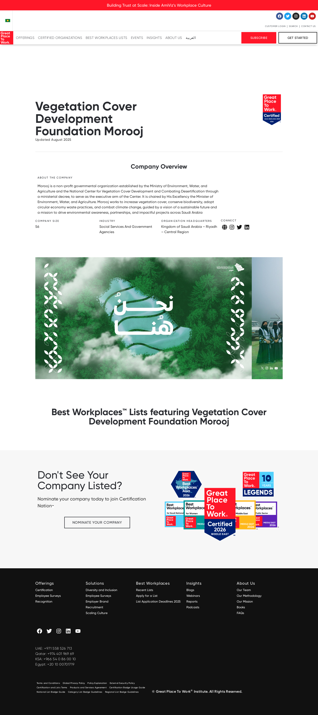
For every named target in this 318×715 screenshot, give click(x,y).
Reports (191, 601)
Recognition (43, 601)
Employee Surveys (48, 595)
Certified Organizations (60, 38)
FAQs (240, 613)
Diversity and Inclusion (101, 590)
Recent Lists (144, 590)
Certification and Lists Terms (52, 687)
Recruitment (94, 607)
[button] (275, 318)
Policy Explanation (97, 683)
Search (293, 26)
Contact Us (308, 26)
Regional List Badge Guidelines (122, 692)
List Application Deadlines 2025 (158, 601)
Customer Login (275, 26)
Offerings (25, 38)
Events (137, 38)
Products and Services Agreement (88, 687)
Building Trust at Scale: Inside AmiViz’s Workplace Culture (159, 5)
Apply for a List (146, 595)
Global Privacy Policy (74, 683)
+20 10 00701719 (60, 664)
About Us (173, 38)
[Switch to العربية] (190, 38)
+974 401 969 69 (60, 654)
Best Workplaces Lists (106, 38)
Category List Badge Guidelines (85, 692)
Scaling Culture (97, 613)
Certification (44, 590)
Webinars (193, 595)
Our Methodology (249, 595)
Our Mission (245, 601)
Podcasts (192, 607)
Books (241, 607)
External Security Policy (122, 683)
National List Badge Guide (51, 692)
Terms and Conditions (48, 683)
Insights (154, 38)
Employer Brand (97, 601)
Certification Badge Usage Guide (127, 687)
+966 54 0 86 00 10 (60, 659)
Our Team (244, 590)
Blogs (190, 590)
